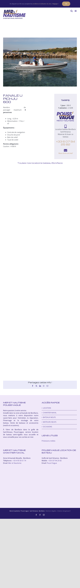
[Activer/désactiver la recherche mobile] (72, 11)
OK (66, 4)
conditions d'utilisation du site (41, 4)
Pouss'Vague (52, 463)
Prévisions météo (48, 441)
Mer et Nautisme (14, 463)
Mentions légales (51, 511)
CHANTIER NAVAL (49, 413)
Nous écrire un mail (65, 153)
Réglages (55, 4)
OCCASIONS (47, 427)
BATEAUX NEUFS (49, 417)
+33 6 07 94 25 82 (65, 143)
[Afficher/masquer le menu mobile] (76, 11)
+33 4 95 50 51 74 (19, 460)
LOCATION (47, 408)
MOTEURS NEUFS (49, 422)
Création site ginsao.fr (64, 511)
